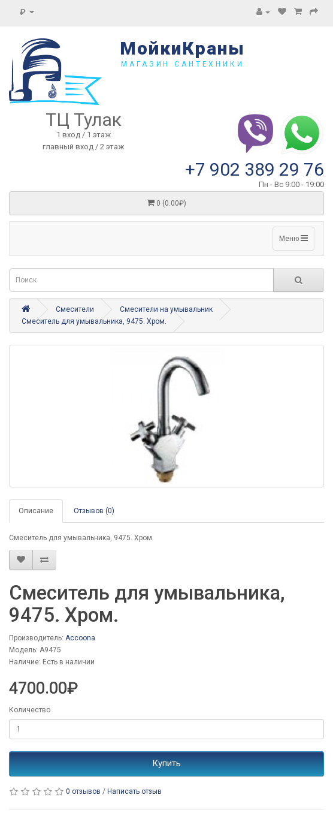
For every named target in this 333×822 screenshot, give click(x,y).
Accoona (80, 638)
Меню (293, 238)
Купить (166, 763)
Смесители (75, 309)
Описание (36, 511)
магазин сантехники (182, 64)
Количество (29, 710)
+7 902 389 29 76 (254, 169)
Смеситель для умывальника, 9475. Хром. (94, 321)
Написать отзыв (134, 791)
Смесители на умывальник (166, 309)
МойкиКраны (182, 48)
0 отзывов (83, 791)
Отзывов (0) (94, 511)
